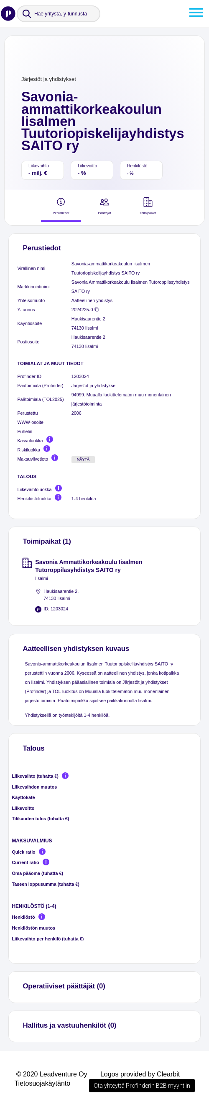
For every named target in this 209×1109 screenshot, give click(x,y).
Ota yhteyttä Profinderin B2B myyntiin (142, 1085)
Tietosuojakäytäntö (42, 1083)
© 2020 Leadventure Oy (51, 1074)
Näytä (83, 459)
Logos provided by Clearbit (140, 1074)
